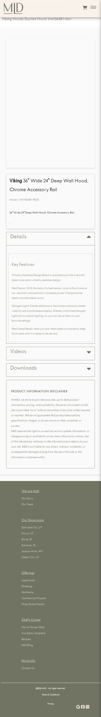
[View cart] (85, 8)
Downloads (50, 368)
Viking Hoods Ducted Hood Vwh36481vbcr (37, 19)
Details (50, 237)
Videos (50, 352)
